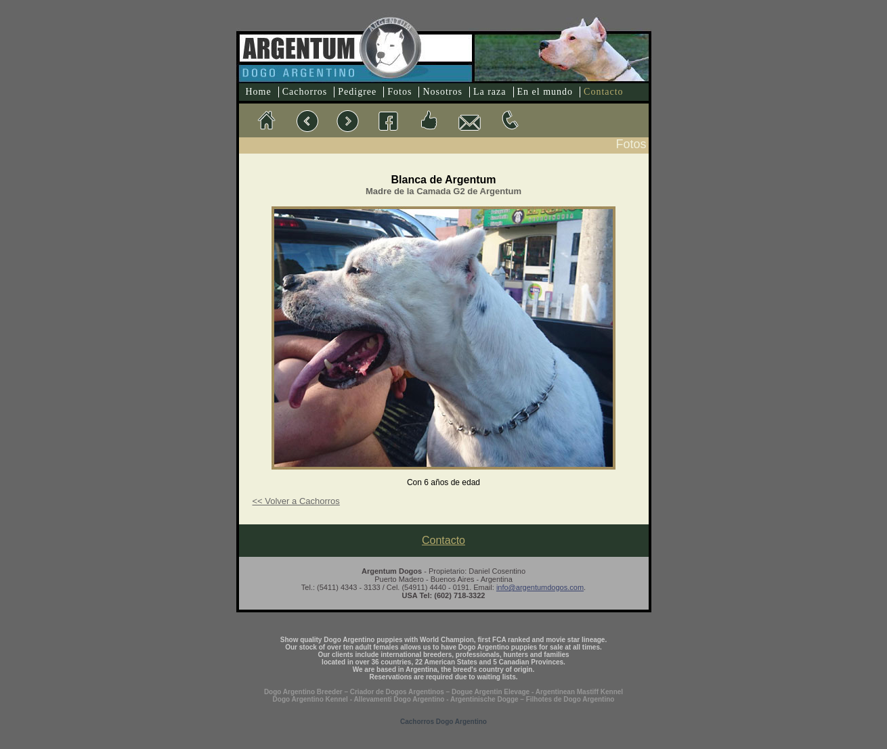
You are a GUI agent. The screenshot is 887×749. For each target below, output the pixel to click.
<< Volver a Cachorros (296, 501)
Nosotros (442, 92)
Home (259, 92)
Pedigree (357, 92)
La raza (489, 92)
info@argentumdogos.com (540, 587)
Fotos (399, 92)
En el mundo (545, 92)
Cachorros (305, 92)
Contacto (604, 92)
